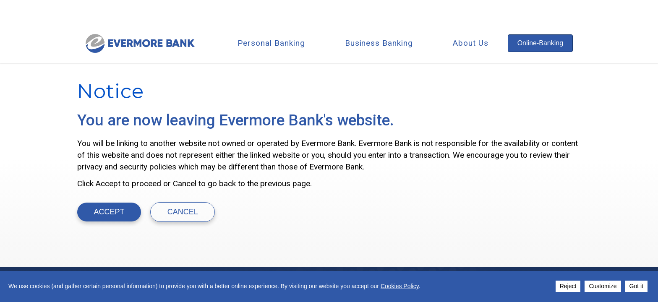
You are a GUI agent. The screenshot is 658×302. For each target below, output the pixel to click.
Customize (602, 286)
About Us (470, 43)
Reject (568, 286)
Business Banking (379, 43)
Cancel (182, 212)
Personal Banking (271, 43)
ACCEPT (109, 212)
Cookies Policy (400, 286)
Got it (636, 286)
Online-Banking (540, 43)
